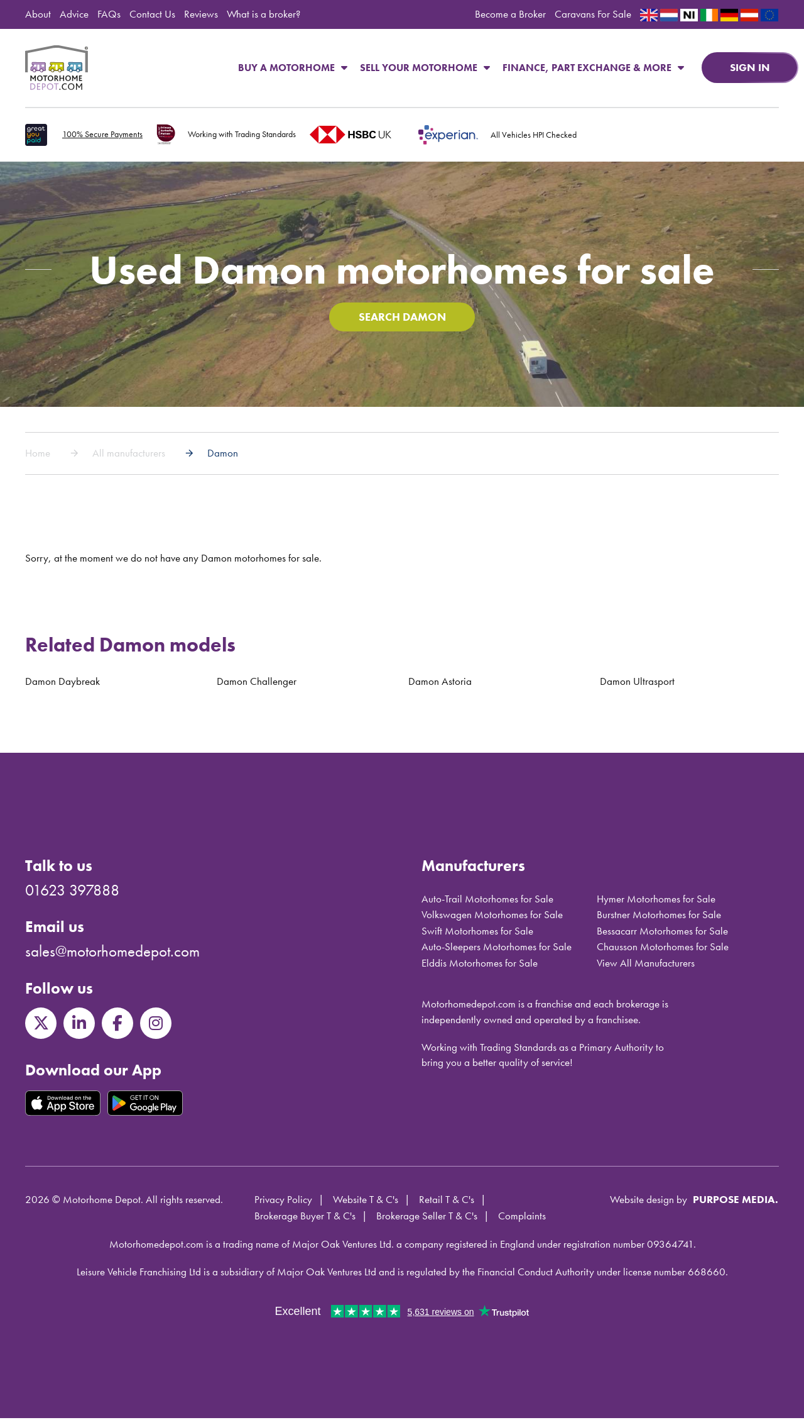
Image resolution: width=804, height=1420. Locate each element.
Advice (74, 14)
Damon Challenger (256, 684)
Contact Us (152, 14)
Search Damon (402, 318)
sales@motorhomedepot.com (112, 953)
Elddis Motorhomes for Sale (479, 965)
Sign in (750, 67)
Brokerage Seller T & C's (426, 1217)
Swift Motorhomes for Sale (477, 933)
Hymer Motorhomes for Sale (656, 900)
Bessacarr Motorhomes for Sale (662, 933)
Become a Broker (510, 14)
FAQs (109, 14)
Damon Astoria (440, 684)
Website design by (648, 1202)
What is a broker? (263, 14)
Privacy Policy (283, 1202)
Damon (222, 455)
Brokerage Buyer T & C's (305, 1217)
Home (37, 455)
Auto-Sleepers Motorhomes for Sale (496, 949)
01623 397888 (72, 892)
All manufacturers (128, 455)
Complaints (522, 1217)
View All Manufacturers (646, 965)
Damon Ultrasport (637, 684)
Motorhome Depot (56, 68)
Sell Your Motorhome (425, 67)
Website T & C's (365, 1202)
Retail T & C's (446, 1202)
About (38, 14)
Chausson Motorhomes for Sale (663, 949)
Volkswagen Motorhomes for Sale (492, 917)
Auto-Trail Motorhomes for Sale (487, 900)
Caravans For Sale (593, 14)
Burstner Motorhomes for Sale (659, 917)
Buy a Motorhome (292, 67)
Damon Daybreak (62, 684)
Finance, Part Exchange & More (593, 67)
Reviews (201, 14)
